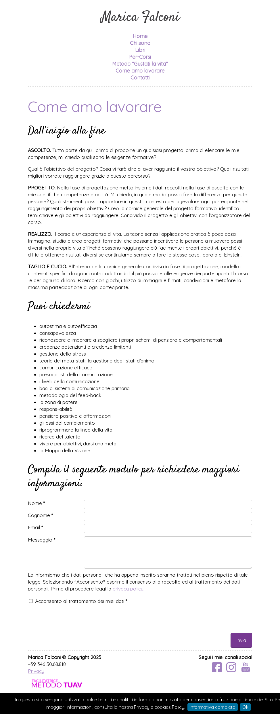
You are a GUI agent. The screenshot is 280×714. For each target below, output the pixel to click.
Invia (241, 640)
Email (35, 527)
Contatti (140, 77)
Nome (36, 503)
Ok (245, 707)
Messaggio (41, 540)
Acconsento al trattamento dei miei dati (81, 601)
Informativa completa (212, 707)
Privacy (36, 671)
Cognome (40, 515)
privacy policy (128, 589)
